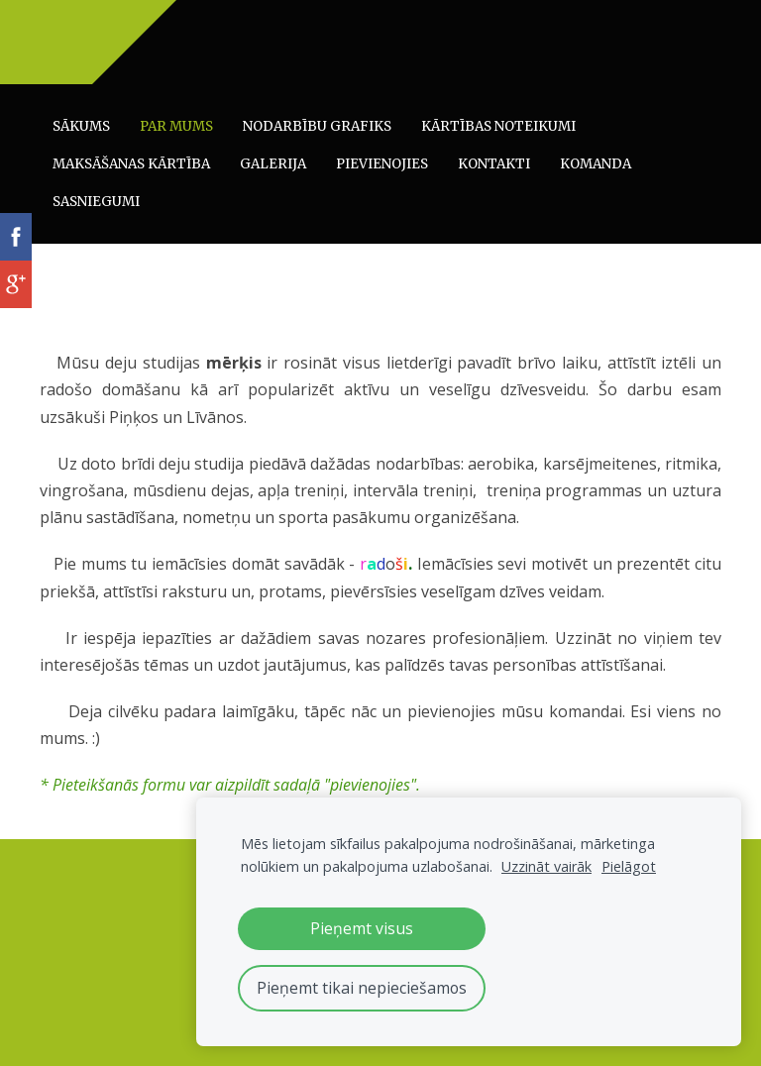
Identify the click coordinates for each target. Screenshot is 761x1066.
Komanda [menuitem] (595, 164)
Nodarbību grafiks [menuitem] (317, 126)
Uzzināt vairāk (546, 866)
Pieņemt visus (361, 928)
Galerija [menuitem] (273, 164)
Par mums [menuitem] (176, 126)
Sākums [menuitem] (81, 126)
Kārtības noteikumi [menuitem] (498, 126)
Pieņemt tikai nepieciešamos (362, 988)
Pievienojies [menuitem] (382, 164)
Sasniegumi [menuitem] (96, 201)
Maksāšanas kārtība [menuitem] (131, 164)
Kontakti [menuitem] (494, 164)
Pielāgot (628, 866)
